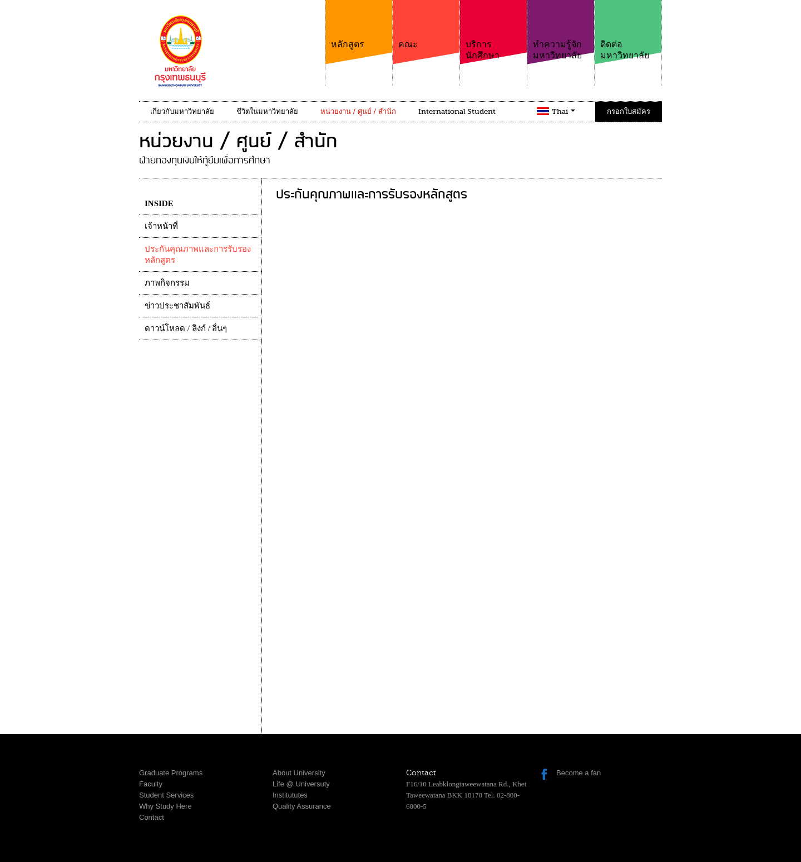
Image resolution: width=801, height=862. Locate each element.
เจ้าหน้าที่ (161, 226)
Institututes (290, 795)
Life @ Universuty (301, 784)
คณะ (426, 24)
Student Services (166, 795)
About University (299, 773)
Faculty (150, 784)
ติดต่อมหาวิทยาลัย (628, 30)
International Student (457, 111)
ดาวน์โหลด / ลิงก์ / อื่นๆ (186, 328)
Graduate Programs (170, 773)
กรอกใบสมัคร (628, 111)
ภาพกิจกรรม (167, 282)
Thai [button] (563, 111)
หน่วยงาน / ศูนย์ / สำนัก (358, 111)
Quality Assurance (302, 806)
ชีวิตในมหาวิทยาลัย (267, 111)
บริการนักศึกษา (493, 30)
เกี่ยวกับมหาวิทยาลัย (182, 111)
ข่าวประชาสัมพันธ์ (177, 305)
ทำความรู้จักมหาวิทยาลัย (560, 30)
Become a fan (578, 773)
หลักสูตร (358, 24)
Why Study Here (165, 806)
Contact (151, 817)
